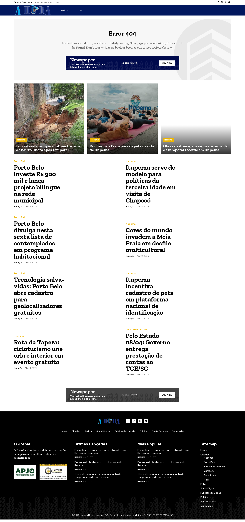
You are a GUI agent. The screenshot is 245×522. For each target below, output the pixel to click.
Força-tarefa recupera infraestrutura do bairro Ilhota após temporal (101, 454)
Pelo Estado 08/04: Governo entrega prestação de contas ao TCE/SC (148, 354)
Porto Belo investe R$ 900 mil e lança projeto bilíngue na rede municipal (37, 186)
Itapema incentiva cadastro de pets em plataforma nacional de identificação (149, 298)
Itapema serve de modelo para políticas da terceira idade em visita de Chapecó (151, 186)
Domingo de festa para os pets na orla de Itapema (98, 466)
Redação (18, 209)
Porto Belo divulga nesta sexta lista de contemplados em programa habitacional (34, 242)
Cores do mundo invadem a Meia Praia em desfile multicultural (149, 242)
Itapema (21, 142)
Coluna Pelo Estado (137, 332)
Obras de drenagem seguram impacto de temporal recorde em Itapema (98, 478)
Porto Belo (20, 164)
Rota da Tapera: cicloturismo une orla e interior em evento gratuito (38, 354)
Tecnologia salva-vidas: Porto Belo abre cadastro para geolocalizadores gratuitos (39, 298)
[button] (183, 9)
